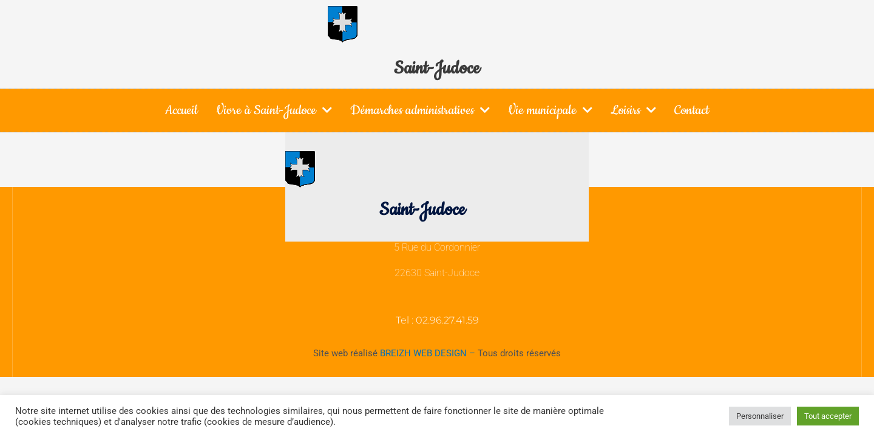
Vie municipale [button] (550, 109)
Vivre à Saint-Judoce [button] (274, 109)
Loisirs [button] (633, 109)
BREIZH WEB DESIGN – (429, 353)
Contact (691, 110)
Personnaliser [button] (760, 416)
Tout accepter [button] (828, 416)
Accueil (181, 110)
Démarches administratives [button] (420, 109)
